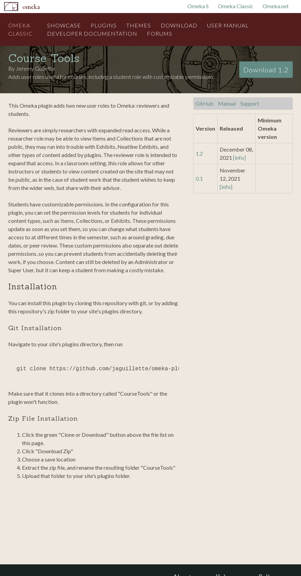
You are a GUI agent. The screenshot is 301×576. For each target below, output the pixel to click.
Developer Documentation (92, 33)
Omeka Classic (235, 6)
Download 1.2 (266, 69)
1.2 (199, 153)
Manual (227, 103)
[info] (239, 157)
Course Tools (44, 58)
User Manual (228, 25)
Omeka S (198, 6)
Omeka (31, 6)
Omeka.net (276, 6)
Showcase (64, 25)
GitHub (204, 103)
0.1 (199, 178)
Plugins (104, 25)
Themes (138, 25)
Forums (159, 33)
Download (179, 25)
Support (249, 103)
